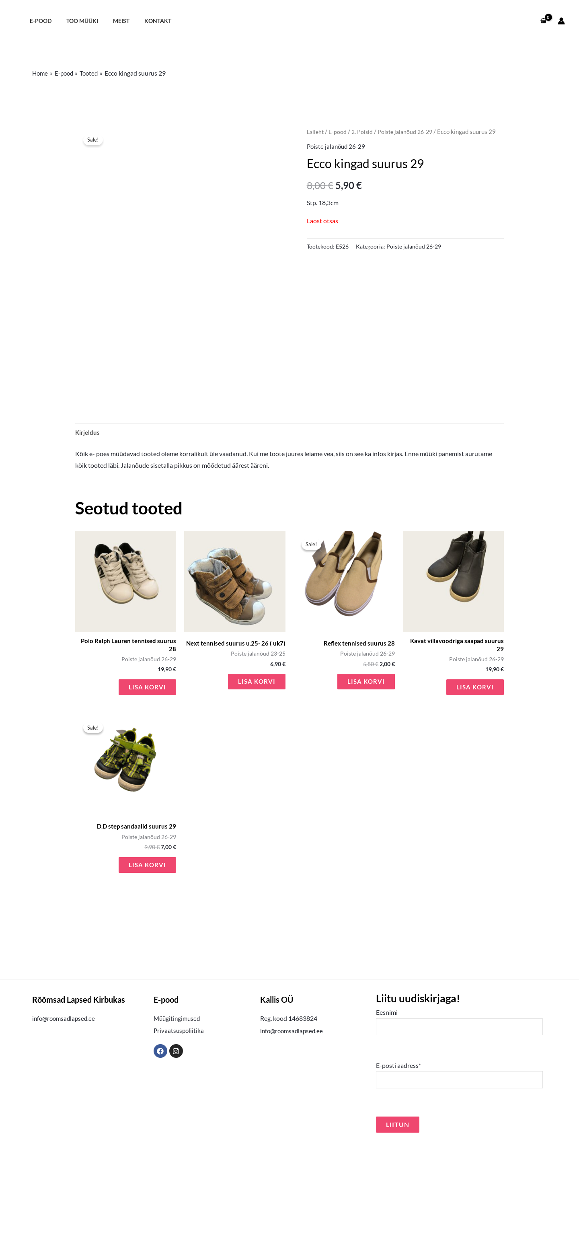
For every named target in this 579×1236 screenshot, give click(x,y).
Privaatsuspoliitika (179, 1120)
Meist (113, 20)
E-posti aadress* (459, 1166)
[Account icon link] (561, 21)
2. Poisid (364, 131)
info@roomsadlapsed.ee (65, 1108)
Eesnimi (459, 1112)
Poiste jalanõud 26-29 (409, 131)
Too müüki (77, 20)
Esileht (316, 131)
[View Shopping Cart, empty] (543, 21)
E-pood (38, 20)
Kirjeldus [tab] (88, 518)
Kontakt (146, 20)
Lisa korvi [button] (146, 775)
